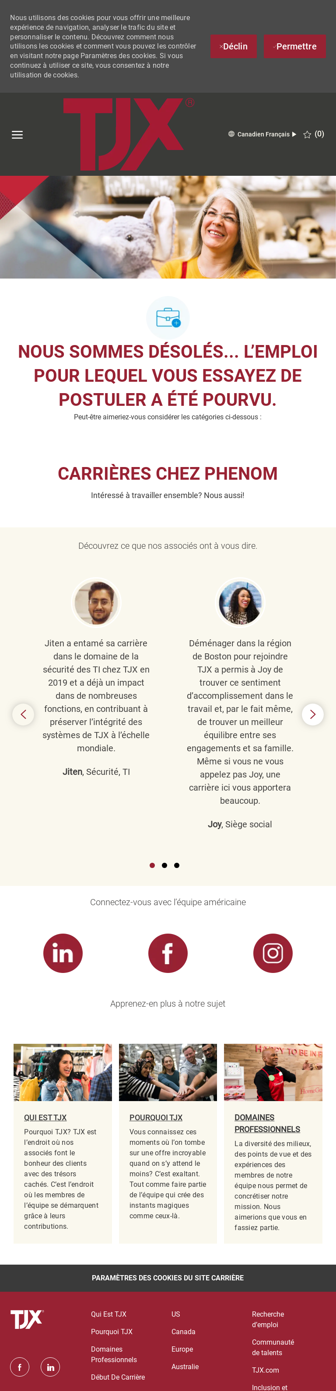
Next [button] (313, 714)
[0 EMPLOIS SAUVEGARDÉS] (313, 134)
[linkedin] (50, 1367)
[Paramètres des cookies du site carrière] (167, 1278)
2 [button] (164, 865)
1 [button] (152, 865)
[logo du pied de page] (28, 1319)
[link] (63, 953)
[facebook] (19, 1367)
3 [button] (176, 865)
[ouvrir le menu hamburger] (17, 134)
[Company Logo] (129, 134)
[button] (262, 134)
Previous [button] (23, 714)
